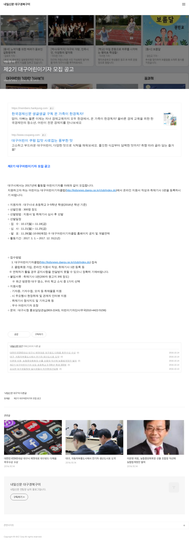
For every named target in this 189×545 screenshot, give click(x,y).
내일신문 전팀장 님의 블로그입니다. (28, 489)
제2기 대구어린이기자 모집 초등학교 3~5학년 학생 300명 (38, 365)
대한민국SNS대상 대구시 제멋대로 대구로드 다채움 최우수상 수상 (43, 352)
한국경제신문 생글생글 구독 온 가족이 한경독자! (48, 114)
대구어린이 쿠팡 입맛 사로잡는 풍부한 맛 (42, 140)
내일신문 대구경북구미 (17, 4)
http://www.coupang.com (26, 134)
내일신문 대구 (16, 346)
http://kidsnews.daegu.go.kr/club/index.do (91, 190)
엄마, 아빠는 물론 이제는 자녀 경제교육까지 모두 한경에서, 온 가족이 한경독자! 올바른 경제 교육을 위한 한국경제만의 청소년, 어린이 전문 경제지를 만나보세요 (82, 120)
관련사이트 (9, 525)
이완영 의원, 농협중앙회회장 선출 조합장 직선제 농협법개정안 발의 (43, 361)
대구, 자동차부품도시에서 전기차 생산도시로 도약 (34, 356)
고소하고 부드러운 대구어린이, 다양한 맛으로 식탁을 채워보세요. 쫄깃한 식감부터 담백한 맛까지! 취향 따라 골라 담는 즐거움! (93, 147)
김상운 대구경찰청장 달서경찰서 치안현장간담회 (34, 369)
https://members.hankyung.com (30, 108)
